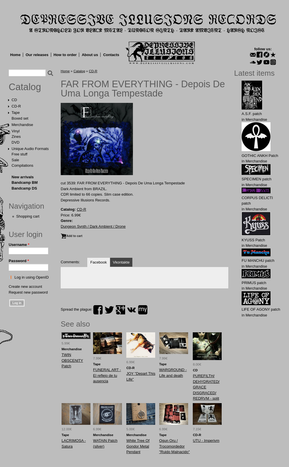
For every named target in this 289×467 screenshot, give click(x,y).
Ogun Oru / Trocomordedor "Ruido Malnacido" (174, 446)
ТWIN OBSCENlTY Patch (72, 360)
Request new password (28, 292)
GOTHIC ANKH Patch (260, 155)
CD (14, 100)
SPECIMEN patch (256, 179)
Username (19, 244)
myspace (142, 309)
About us (90, 55)
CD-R (16, 106)
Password (19, 261)
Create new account (25, 286)
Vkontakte (121, 262)
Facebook (98, 262)
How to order (65, 55)
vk (131, 309)
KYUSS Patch (253, 240)
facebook (98, 309)
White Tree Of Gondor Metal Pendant (137, 446)
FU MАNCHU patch (258, 260)
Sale (15, 160)
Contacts (111, 55)
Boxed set (20, 118)
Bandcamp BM (25, 182)
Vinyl (16, 131)
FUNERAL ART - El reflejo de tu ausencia (107, 375)
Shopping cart (27, 216)
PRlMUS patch (254, 283)
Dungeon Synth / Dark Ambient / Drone (93, 226)
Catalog (25, 87)
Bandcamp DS (24, 188)
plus (120, 309)
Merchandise (22, 125)
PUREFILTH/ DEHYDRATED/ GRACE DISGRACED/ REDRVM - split (206, 387)
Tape (16, 112)
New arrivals (23, 177)
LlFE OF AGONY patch (261, 309)
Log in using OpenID (31, 277)
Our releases (37, 55)
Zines (16, 136)
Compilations (22, 165)
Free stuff (19, 154)
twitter (109, 309)
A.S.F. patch (252, 114)
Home (15, 55)
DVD (15, 142)
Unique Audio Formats (30, 149)
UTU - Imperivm (206, 440)
